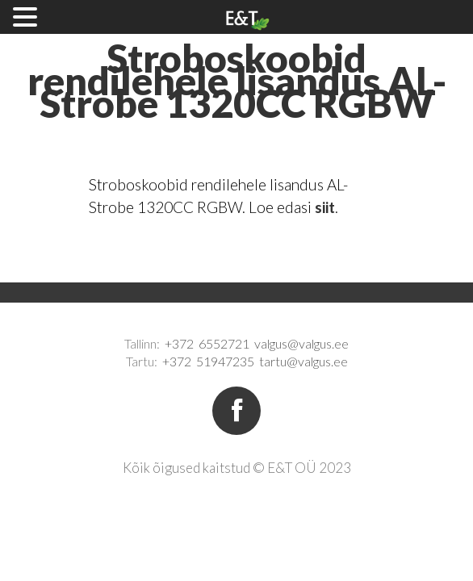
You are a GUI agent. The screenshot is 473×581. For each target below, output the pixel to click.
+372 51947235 (208, 361)
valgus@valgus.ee (301, 343)
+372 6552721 (207, 343)
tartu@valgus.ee (303, 361)
